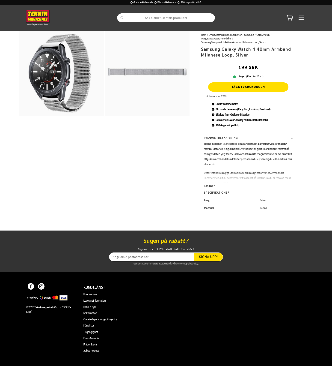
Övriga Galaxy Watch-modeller (216, 38)
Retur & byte (89, 307)
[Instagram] (41, 287)
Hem (203, 34)
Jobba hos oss (91, 350)
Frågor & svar (90, 344)
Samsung (249, 34)
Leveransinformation (94, 300)
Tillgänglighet (90, 332)
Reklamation (90, 313)
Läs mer (209, 186)
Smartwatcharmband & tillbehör (225, 34)
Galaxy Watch (263, 34)
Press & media (91, 338)
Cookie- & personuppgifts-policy (100, 319)
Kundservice (90, 294)
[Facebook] (31, 287)
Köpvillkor (88, 325)
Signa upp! (208, 257)
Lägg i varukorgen (248, 87)
